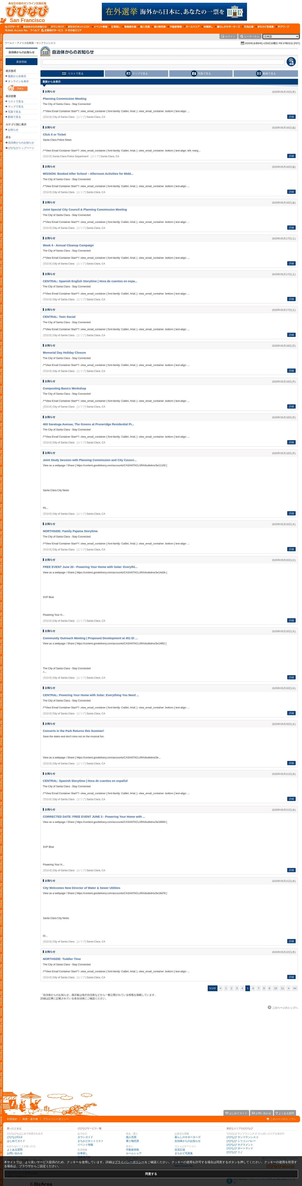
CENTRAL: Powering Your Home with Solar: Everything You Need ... (91, 695)
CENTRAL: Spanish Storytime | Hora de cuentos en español (85, 780)
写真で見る (14, 111)
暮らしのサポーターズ (188, 1137)
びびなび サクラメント (239, 1144)
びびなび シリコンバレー (241, 1140)
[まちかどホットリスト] (78, 26)
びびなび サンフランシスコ (242, 1137)
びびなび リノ (234, 1152)
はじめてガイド (16, 1140)
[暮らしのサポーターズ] (227, 26)
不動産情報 (132, 1149)
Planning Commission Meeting (64, 98)
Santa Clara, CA (96, 116)
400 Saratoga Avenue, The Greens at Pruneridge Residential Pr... (88, 424)
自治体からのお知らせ (21, 52)
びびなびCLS (14, 1137)
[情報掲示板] (129, 26)
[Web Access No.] (16, 30)
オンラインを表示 (18, 81)
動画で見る (14, 117)
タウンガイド (85, 1137)
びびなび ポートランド (239, 1148)
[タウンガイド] (56, 26)
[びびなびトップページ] (25, 11)
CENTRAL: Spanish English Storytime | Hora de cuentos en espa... (90, 281)
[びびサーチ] (12, 26)
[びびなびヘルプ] (34, 30)
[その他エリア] (73, 30)
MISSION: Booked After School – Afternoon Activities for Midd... (88, 173)
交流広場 (180, 1149)
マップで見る (16, 106)
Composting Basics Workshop (64, 388)
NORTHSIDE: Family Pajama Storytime (70, 531)
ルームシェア (134, 1153)
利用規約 (12, 1119)
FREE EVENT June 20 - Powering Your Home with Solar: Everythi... (90, 567)
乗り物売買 (132, 1140)
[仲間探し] (207, 26)
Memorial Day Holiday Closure (64, 352)
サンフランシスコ (45, 43)
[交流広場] (247, 26)
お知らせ (13, 129)
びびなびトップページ (21, 147)
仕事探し (83, 1153)
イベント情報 (85, 1144)
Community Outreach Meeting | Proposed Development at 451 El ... (90, 638)
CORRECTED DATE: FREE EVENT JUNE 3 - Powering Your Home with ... (94, 816)
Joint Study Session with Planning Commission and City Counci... (90, 460)
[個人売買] (144, 26)
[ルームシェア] (192, 26)
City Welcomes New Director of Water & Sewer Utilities (81, 888)
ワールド (9, 43)
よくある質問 (15, 1149)
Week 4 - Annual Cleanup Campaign (68, 245)
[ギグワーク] (282, 26)
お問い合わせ (15, 1153)
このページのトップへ (283, 1119)
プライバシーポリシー (56, 1119)
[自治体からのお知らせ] (34, 26)
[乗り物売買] (159, 26)
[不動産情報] (175, 26)
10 (275, 988)
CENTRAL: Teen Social (59, 316)
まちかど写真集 (184, 1153)
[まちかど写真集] (264, 26)
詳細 (291, 116)
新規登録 (21, 61)
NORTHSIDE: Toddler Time (62, 959)
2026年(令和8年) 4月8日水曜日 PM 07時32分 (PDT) (272, 43)
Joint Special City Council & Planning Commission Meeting (85, 209)
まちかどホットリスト (90, 1140)
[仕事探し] (114, 26)
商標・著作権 (30, 1119)
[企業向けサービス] (52, 30)
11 (282, 988)
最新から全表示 (17, 76)
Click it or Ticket (54, 134)
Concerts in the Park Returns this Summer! (73, 730)
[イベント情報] (99, 26)
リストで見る (16, 101)
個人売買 (131, 1137)
